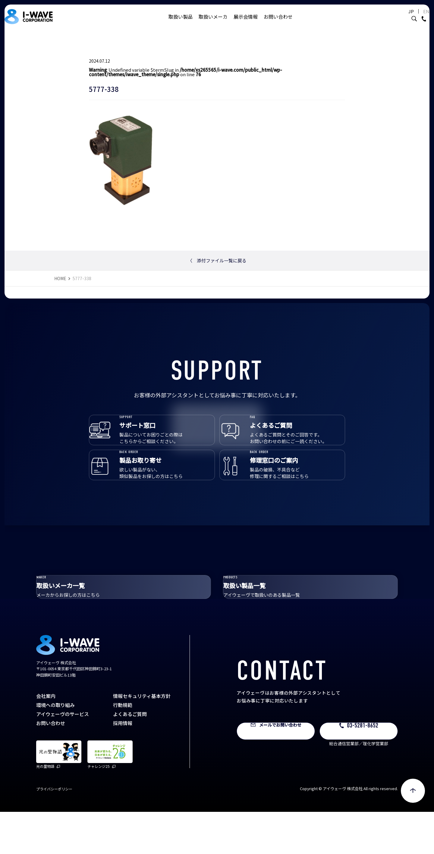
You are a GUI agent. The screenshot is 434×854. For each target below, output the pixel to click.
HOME (60, 278)
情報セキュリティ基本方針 (142, 738)
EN (411, 17)
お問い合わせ (278, 22)
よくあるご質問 (130, 756)
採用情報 (122, 765)
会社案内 (45, 738)
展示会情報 (246, 22)
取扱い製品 (180, 22)
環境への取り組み (55, 747)
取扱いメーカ (213, 22)
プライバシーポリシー (54, 831)
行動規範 (122, 747)
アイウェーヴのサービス (62, 756)
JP (396, 17)
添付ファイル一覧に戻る (217, 260)
